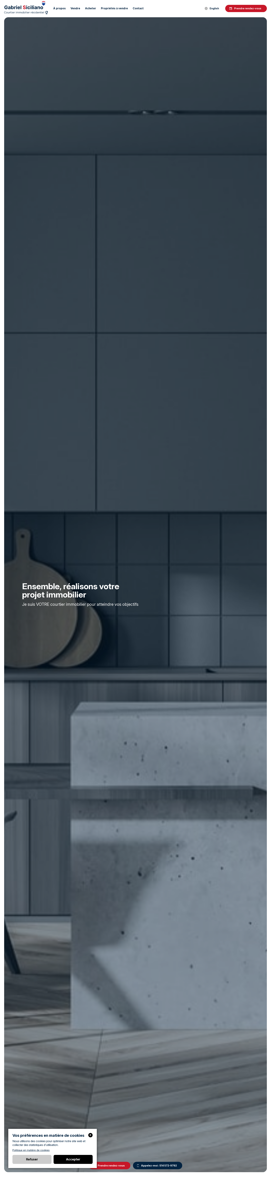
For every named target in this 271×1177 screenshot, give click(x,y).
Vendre (75, 8)
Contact (138, 8)
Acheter (90, 8)
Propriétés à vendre (114, 8)
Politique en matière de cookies (31, 1150)
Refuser (32, 1159)
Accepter (73, 1159)
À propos (59, 8)
